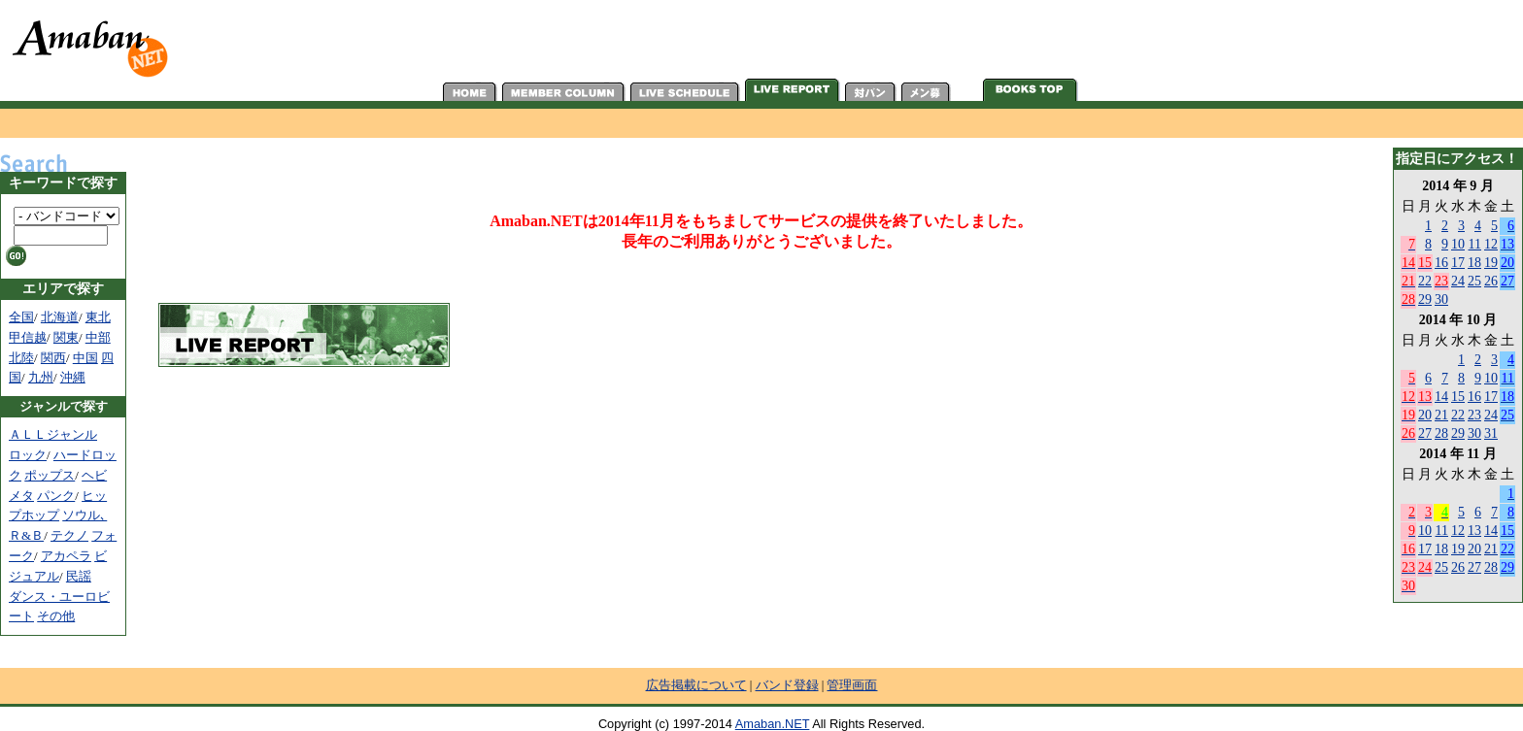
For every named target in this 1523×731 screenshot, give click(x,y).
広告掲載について (696, 685)
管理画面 (852, 685)
